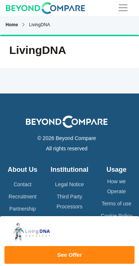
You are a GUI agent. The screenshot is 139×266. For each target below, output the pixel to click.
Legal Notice (69, 184)
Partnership (22, 209)
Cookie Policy (116, 216)
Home (12, 24)
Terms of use (116, 204)
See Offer (69, 255)
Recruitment (22, 197)
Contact (23, 184)
